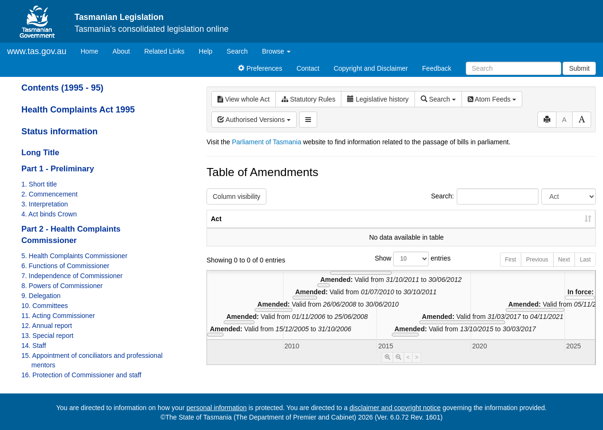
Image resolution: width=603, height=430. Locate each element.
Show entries (401, 268)
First (510, 269)
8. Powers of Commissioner (62, 286)
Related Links (164, 51)
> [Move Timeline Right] (416, 367)
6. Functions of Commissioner (65, 266)
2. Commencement (49, 194)
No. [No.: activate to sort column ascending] (437, 228)
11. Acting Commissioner (58, 315)
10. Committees (44, 305)
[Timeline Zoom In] (387, 367)
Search (236, 51)
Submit (579, 68)
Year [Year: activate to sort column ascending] (480, 228)
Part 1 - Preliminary (57, 168)
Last (585, 269)
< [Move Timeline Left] (408, 367)
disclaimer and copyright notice (395, 407)
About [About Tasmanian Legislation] (121, 51)
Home (93, 50)
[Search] (513, 68)
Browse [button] (276, 51)
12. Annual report (46, 325)
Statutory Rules (309, 99)
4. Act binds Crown (49, 214)
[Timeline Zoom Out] (398, 367)
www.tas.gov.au (36, 51)
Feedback (436, 68)
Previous (537, 269)
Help (206, 51)
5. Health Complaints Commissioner (74, 256)
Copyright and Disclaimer (371, 68)
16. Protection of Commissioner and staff (81, 375)
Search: (484, 196)
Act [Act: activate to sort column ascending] (216, 228)
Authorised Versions (254, 119)
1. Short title (39, 184)
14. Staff (33, 345)
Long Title (40, 152)
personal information (217, 407)
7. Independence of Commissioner (71, 276)
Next (564, 269)
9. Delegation (41, 295)
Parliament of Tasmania (266, 142)
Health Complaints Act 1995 (78, 109)
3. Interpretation (44, 204)
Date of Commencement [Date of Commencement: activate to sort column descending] (546, 223)
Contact (307, 68)
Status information (59, 131)
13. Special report (47, 335)
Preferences (260, 68)
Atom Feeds (492, 99)
